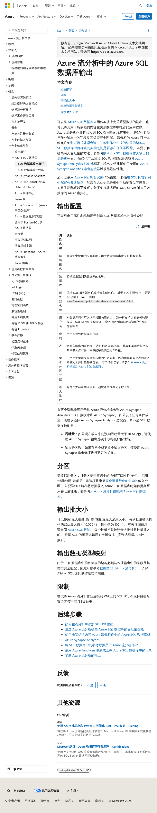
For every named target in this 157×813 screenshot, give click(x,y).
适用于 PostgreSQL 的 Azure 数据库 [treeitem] (29, 225)
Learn (60, 30)
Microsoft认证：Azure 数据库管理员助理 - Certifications (93, 746)
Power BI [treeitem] (20, 199)
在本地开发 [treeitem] (18, 121)
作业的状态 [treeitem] (18, 293)
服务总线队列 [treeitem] (23, 240)
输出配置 (66, 89)
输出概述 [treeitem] (20, 152)
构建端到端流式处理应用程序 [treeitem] (28, 70)
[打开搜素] (141, 5)
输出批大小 (68, 100)
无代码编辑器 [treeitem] (20, 281)
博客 (44, 801)
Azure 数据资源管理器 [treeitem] (29, 216)
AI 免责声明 (12, 801)
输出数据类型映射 (72, 106)
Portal (128, 16)
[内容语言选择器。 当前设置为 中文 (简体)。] (16, 791)
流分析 (82, 30)
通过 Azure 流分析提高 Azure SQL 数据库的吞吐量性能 (104, 629)
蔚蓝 (71, 30)
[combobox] (26, 30)
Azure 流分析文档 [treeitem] (19, 38)
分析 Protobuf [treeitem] (20, 329)
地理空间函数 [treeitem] (20, 305)
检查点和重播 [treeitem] (20, 341)
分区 (63, 95)
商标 (98, 801)
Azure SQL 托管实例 (88, 177)
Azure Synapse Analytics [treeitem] (30, 176)
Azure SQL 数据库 (80, 122)
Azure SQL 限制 (79, 529)
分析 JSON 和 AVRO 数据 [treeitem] (27, 323)
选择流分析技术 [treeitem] (21, 109)
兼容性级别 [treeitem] (18, 311)
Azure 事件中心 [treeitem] (24, 193)
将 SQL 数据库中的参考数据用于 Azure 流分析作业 (101, 645)
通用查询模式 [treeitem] (20, 317)
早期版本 (30, 801)
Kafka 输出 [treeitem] (21, 263)
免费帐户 (144, 16)
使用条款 (84, 801)
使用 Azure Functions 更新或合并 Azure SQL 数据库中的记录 (108, 650)
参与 (58, 801)
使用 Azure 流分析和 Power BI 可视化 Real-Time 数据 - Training (97, 726)
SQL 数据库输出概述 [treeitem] (31, 164)
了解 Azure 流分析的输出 (83, 655)
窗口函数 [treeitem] (17, 299)
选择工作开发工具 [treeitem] (22, 115)
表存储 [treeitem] (19, 233)
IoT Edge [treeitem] (16, 287)
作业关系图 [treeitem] (18, 347)
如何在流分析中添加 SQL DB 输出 (89, 624)
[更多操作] (148, 30)
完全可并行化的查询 (120, 481)
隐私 (68, 801)
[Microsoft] (7, 5)
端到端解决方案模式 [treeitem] (24, 103)
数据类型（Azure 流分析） (119, 568)
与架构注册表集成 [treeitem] (22, 133)
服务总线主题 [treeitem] (23, 246)
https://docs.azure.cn (107, 51)
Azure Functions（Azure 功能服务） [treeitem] (30, 254)
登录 (149, 5)
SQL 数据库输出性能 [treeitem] (31, 170)
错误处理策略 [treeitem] (20, 353)
